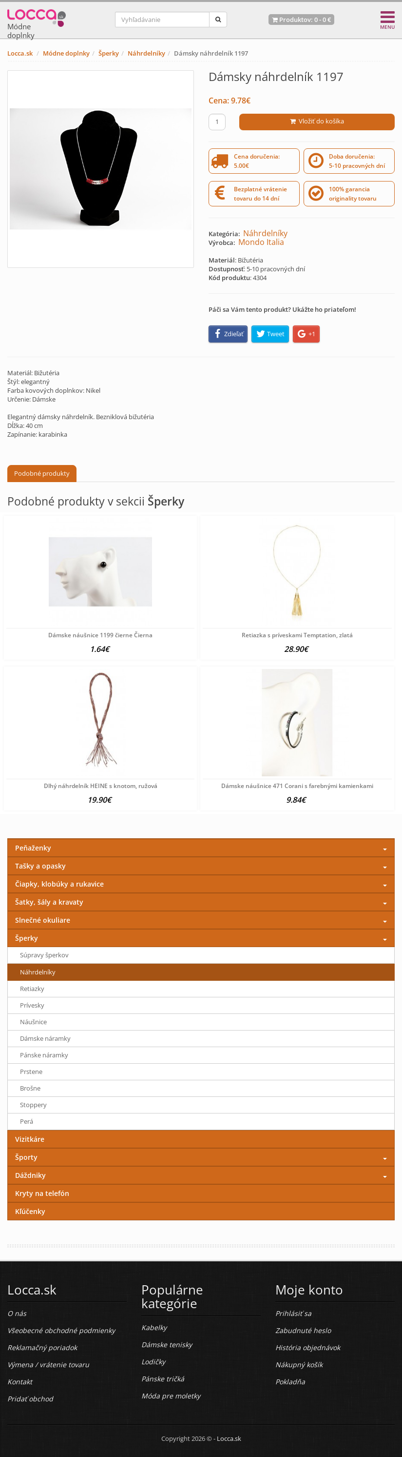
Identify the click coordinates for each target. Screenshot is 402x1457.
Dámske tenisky (166, 1344)
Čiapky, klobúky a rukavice (59, 884)
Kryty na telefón (42, 1193)
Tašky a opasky (40, 865)
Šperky (108, 53)
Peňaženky (33, 847)
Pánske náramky (44, 1055)
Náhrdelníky (146, 53)
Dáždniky (30, 1175)
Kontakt (19, 1381)
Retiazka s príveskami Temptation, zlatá (297, 635)
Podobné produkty (42, 473)
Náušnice (33, 1021)
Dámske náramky (45, 1038)
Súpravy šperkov (44, 955)
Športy (26, 1157)
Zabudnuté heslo (303, 1330)
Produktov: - (301, 19)
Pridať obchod (30, 1398)
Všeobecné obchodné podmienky (61, 1330)
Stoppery (33, 1104)
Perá (26, 1121)
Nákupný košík (299, 1364)
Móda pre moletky (170, 1395)
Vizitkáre (29, 1139)
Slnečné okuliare (42, 920)
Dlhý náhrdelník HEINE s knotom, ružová (100, 786)
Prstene (31, 1071)
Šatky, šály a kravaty (49, 902)
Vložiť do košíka (317, 121)
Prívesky (32, 1005)
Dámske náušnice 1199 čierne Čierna (100, 635)
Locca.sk (20, 53)
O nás (16, 1313)
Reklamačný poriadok (42, 1347)
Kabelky (154, 1327)
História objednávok (307, 1347)
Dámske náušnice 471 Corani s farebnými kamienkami (297, 786)
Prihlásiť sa (293, 1313)
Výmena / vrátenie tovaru (48, 1364)
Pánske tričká (162, 1378)
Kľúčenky (30, 1211)
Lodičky (153, 1361)
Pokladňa (290, 1381)
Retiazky (32, 988)
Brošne (30, 1088)
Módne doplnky (66, 53)
